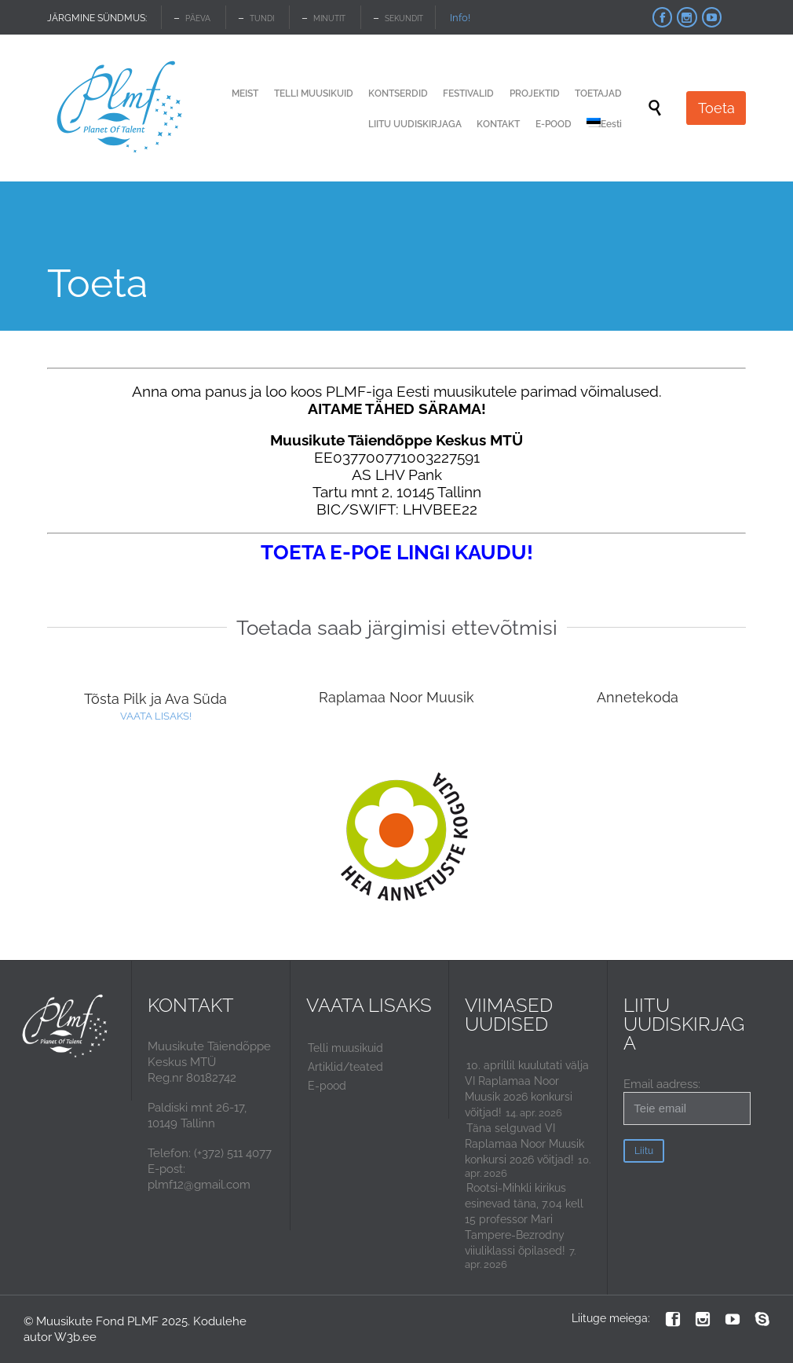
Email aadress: (687, 1101)
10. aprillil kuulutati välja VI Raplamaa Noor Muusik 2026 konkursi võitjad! (527, 1089)
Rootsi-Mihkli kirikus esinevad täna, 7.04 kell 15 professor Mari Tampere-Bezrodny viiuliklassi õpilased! (524, 1219)
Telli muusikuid (345, 1048)
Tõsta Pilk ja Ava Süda (155, 699)
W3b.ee (75, 1337)
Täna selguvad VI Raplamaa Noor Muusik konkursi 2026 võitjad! (524, 1144)
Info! (460, 18)
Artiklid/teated (345, 1067)
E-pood (327, 1085)
